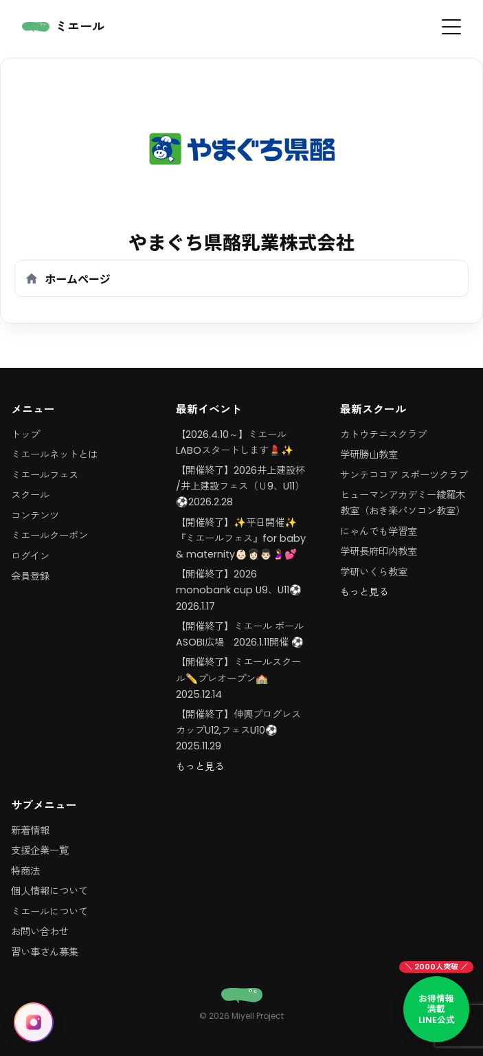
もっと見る (200, 766)
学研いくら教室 (373, 572)
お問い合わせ (40, 931)
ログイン (30, 556)
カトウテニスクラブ (383, 434)
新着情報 (30, 830)
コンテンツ (35, 515)
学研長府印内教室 (378, 551)
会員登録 (30, 576)
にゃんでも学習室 (378, 531)
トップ (25, 434)
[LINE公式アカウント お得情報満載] (436, 1009)
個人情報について (49, 891)
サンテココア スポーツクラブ (404, 475)
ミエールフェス (44, 475)
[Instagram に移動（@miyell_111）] (34, 1022)
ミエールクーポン (49, 535)
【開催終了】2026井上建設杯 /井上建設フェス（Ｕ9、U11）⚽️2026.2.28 (240, 486)
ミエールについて (49, 911)
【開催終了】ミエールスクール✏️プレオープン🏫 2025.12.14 (238, 678)
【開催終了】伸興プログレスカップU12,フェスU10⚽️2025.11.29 (238, 730)
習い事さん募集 (44, 952)
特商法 (25, 871)
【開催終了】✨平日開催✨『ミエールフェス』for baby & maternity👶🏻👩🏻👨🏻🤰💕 (241, 538)
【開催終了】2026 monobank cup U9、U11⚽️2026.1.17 (239, 590)
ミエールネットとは (54, 454)
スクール (30, 495)
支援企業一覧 (40, 850)
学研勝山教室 (369, 454)
